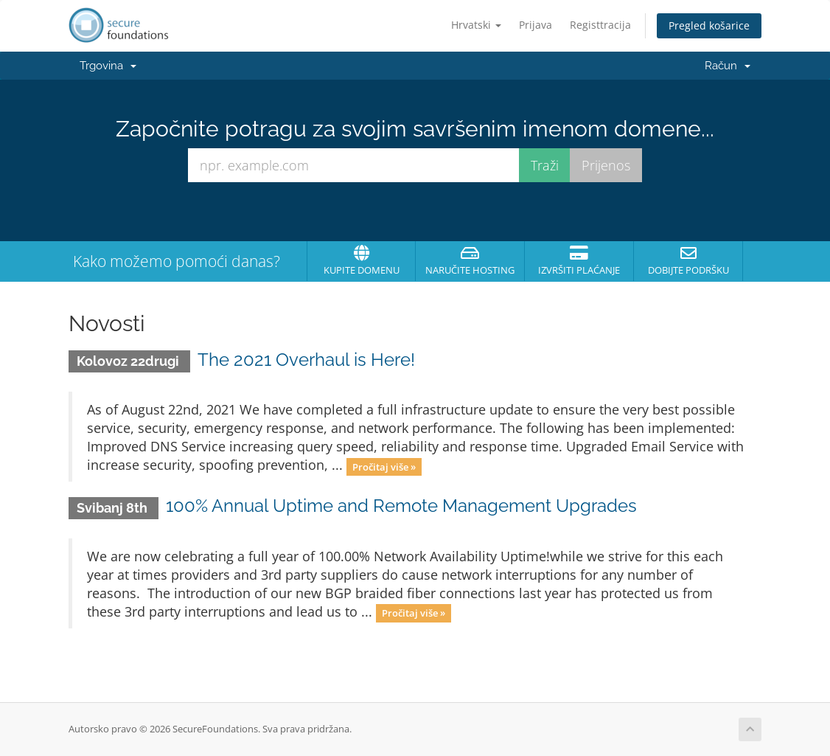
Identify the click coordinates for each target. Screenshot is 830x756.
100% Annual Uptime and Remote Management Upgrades (401, 505)
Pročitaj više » (384, 466)
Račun (727, 65)
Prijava (535, 25)
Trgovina (108, 65)
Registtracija (600, 25)
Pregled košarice (709, 25)
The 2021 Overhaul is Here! (306, 359)
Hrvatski (476, 25)
